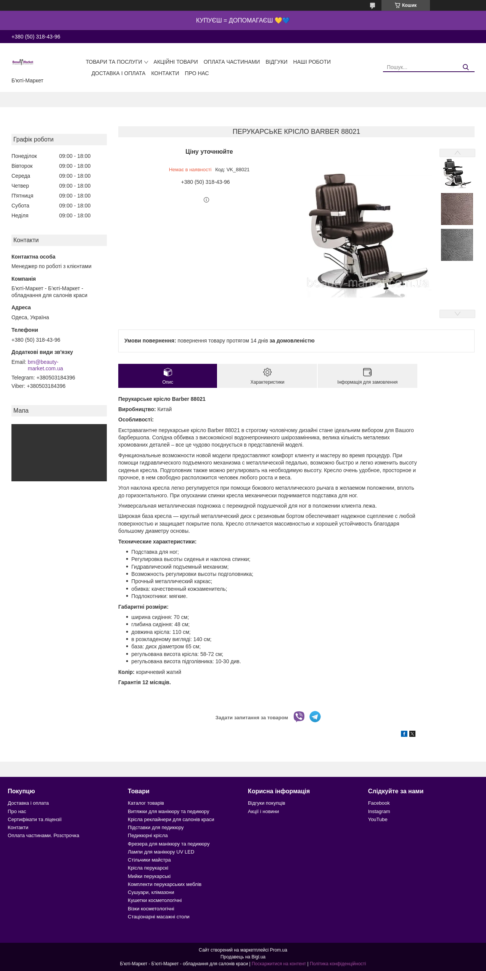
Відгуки (276, 62)
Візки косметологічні (151, 909)
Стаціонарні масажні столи (159, 917)
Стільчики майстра (149, 860)
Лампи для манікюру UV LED (161, 852)
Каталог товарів (146, 803)
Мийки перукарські (149, 876)
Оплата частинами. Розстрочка (43, 835)
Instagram (379, 811)
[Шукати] (466, 67)
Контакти (165, 73)
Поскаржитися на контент (279, 963)
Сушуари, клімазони (151, 892)
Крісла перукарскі (148, 868)
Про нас (197, 73)
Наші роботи (312, 62)
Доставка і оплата (119, 73)
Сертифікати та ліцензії (34, 819)
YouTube (378, 819)
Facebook (379, 803)
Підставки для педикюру (156, 827)
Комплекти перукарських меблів (164, 884)
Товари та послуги (114, 62)
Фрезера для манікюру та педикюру (168, 844)
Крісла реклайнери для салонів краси (171, 819)
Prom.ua (278, 950)
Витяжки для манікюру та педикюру (168, 811)
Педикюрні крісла (148, 835)
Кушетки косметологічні (155, 900)
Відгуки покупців (266, 803)
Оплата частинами (232, 62)
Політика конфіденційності (338, 963)
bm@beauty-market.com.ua (45, 365)
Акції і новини (263, 811)
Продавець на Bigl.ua (243, 957)
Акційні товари (176, 62)
